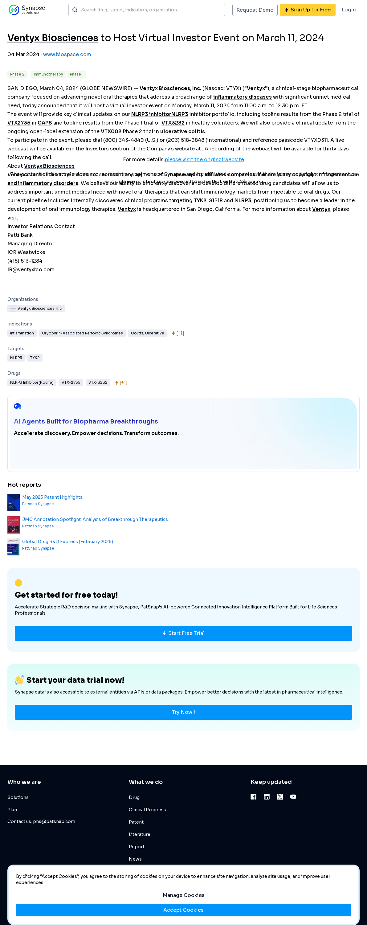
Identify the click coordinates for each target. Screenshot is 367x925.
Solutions (18, 797)
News (135, 859)
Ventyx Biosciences (52, 38)
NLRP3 (179, 114)
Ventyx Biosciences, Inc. (170, 88)
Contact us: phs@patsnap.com (41, 821)
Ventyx (256, 88)
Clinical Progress (147, 809)
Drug (134, 797)
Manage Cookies (184, 895)
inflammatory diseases (242, 97)
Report (137, 846)
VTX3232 (173, 123)
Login (349, 9)
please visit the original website (204, 159)
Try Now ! (183, 712)
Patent (136, 822)
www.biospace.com (67, 54)
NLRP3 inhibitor (151, 114)
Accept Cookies (183, 910)
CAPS (45, 123)
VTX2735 (19, 123)
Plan (12, 809)
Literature (139, 834)
